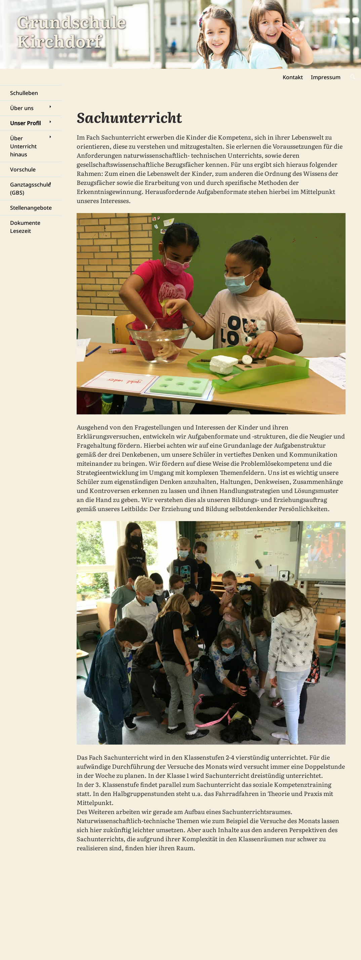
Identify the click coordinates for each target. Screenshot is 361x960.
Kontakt (293, 77)
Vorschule (23, 169)
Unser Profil (25, 123)
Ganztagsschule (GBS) (30, 188)
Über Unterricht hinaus (23, 146)
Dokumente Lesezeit (25, 227)
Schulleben (24, 93)
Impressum (325, 77)
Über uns (22, 108)
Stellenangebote (31, 207)
